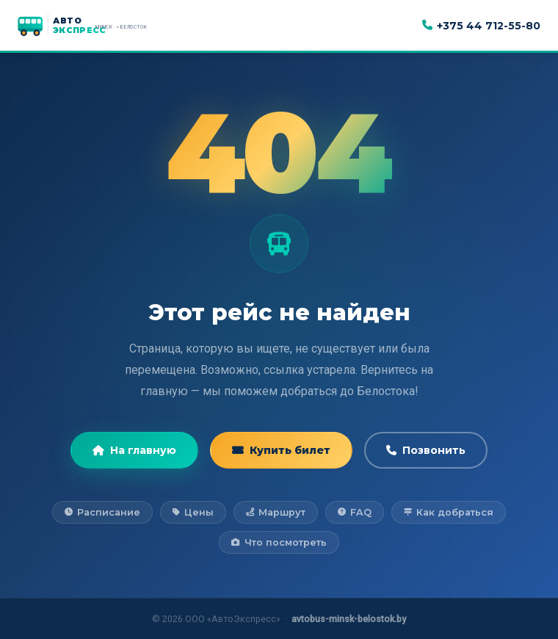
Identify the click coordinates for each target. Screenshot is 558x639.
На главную (134, 450)
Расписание (102, 512)
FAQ (355, 512)
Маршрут (275, 512)
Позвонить (425, 450)
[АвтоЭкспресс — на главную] (98, 25)
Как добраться (448, 512)
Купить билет (281, 450)
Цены (193, 512)
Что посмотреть (278, 542)
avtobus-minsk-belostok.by (348, 618)
